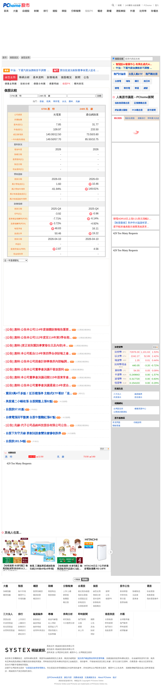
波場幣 (118, 378)
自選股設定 (83, 599)
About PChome (104, 677)
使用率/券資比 (39, 630)
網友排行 (22, 634)
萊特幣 (118, 370)
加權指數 (7, 591)
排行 (45, 10)
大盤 (15, 10)
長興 (48, 101)
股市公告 (125, 586)
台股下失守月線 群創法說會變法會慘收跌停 (41, 433)
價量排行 (141, 118)
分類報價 (76, 10)
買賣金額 (7, 619)
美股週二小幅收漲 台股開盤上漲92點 (36, 401)
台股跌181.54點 (22, 441)
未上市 (81, 630)
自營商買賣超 (9, 630)
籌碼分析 (24, 77)
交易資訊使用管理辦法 (35, 668)
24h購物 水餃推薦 (132, 5)
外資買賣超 (8, 623)
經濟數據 (124, 630)
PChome (147, 5)
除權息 (154, 10)
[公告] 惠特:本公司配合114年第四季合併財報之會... (48, 353)
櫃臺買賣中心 (140, 409)
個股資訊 (14, 57)
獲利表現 (79, 83)
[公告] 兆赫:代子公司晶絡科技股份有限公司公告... (47, 425)
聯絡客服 (116, 425)
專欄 (50, 614)
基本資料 (38, 77)
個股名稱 (119, 59)
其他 (92, 627)
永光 (64, 101)
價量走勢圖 (11, 83)
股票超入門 (53, 627)
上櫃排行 (22, 623)
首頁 (6, 10)
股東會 (135, 599)
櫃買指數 (7, 595)
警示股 (123, 599)
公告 (86, 77)
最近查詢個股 (84, 591)
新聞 (120, 5)
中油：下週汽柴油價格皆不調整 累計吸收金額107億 (30, 70)
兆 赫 (60, 456)
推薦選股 (151, 595)
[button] (110, 552)
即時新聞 (83, 614)
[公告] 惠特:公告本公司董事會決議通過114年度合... (48, 385)
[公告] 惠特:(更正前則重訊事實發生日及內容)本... (47, 345)
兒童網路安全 (90, 677)
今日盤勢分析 (69, 623)
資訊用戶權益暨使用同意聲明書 (91, 658)
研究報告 (67, 619)
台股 (80, 623)
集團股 (66, 599)
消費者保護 (78, 677)
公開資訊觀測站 (120, 412)
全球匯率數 (125, 619)
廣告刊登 (68, 677)
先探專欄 (52, 634)
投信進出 (138, 397)
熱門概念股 (152, 74)
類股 (64, 10)
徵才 (115, 677)
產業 (80, 627)
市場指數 (22, 599)
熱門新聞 (82, 619)
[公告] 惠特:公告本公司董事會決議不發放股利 (45, 369)
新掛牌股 (124, 591)
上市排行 (22, 619)
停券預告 (124, 595)
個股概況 (66, 77)
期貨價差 (52, 595)
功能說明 (137, 422)
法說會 (135, 595)
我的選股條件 (152, 599)
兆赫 (78, 101)
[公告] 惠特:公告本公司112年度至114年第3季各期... (48, 337)
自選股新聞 (83, 606)
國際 (92, 619)
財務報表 (52, 77)
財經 (92, 630)
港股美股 (121, 10)
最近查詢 (118, 118)
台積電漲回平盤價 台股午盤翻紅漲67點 (38, 417)
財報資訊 (82, 602)
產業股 (66, 595)
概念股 (66, 602)
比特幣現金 (120, 364)
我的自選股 (130, 118)
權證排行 (37, 599)
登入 (157, 5)
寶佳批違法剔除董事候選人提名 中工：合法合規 (80, 70)
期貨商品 (52, 591)
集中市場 (22, 591)
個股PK (89, 10)
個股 (95, 586)
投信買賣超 (8, 627)
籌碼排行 (22, 630)
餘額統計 (37, 619)
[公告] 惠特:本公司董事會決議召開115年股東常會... (48, 377)
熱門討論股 (120, 74)
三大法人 (117, 394)
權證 (99, 10)
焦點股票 (109, 630)
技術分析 (25, 83)
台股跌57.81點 (21, 409)
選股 (55, 10)
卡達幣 (118, 374)
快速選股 (151, 591)
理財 (92, 634)
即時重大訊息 (153, 118)
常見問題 (116, 422)
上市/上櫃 (67, 591)
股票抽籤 (124, 602)
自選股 (25, 10)
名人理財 (52, 623)
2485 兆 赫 (86, 109)
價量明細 (54, 83)
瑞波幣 (118, 360)
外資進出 (117, 397)
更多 (102, 449)
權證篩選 (37, 595)
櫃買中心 (22, 595)
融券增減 (37, 627)
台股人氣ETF (136, 74)
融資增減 (37, 623)
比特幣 (143, 10)
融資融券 (138, 394)
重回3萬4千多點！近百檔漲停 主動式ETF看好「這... (45, 393)
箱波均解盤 (53, 619)
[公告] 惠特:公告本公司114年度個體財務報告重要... (48, 329)
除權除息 (136, 591)
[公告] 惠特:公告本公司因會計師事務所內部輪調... (47, 361)
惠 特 (8, 456)
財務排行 (22, 627)
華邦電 (56, 101)
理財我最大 (53, 630)
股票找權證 (38, 591)
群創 (42, 101)
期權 (109, 10)
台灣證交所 (118, 409)
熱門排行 (109, 627)
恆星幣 (118, 382)
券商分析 (68, 614)
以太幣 (118, 356)
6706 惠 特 (48, 109)
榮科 (71, 101)
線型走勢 (10, 77)
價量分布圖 (40, 83)
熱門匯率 (124, 623)
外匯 (132, 10)
